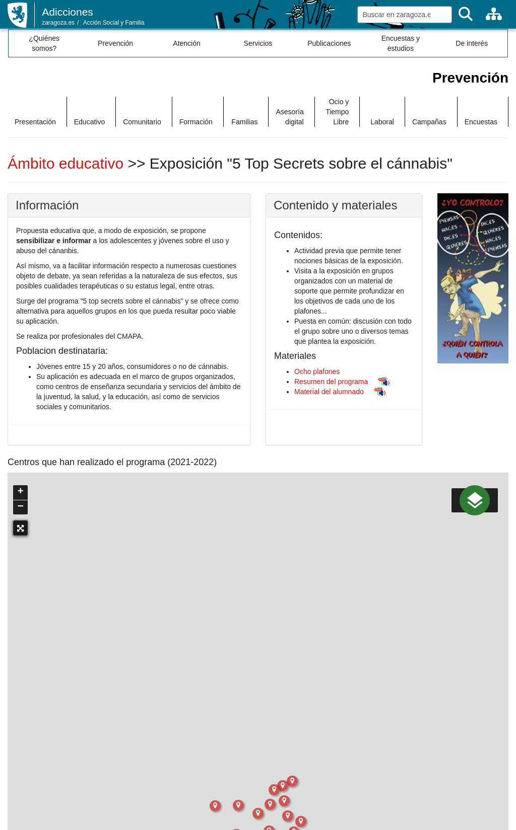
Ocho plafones (317, 371)
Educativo (89, 122)
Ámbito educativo (67, 163)
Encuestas (481, 122)
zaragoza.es (58, 22)
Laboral (382, 122)
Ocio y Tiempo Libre (337, 112)
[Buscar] (465, 14)
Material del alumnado (329, 392)
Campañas (429, 122)
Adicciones (67, 12)
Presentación (35, 122)
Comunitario (142, 122)
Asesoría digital (289, 117)
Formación (196, 122)
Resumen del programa (331, 382)
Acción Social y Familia (114, 22)
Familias (244, 122)
